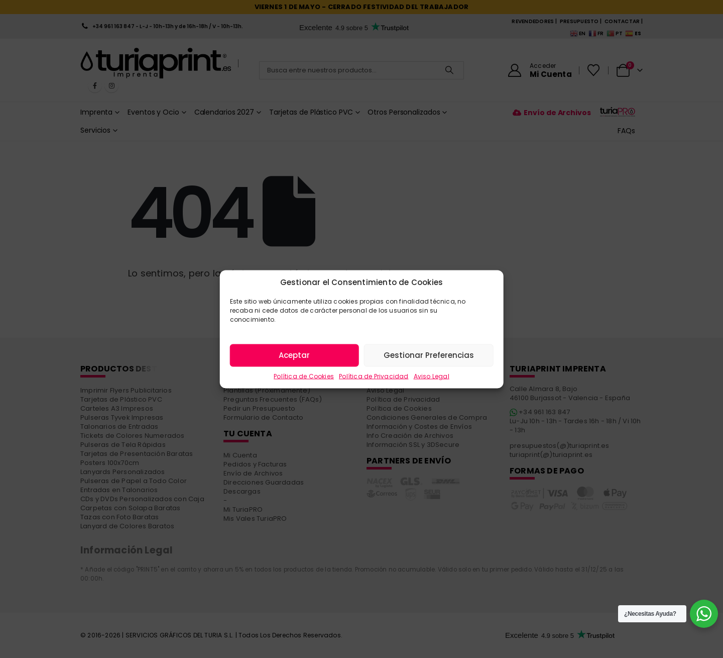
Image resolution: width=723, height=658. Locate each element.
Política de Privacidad (373, 375)
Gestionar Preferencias (429, 355)
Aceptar (294, 355)
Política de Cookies (304, 375)
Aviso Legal (431, 375)
